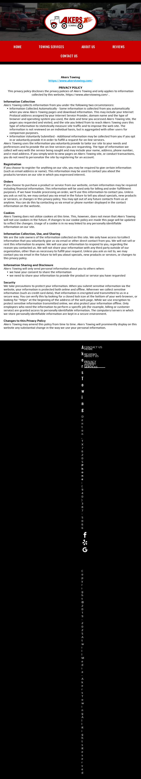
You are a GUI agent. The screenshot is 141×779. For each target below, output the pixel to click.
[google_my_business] (85, 550)
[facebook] (85, 535)
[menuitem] (19, 46)
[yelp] (85, 543)
